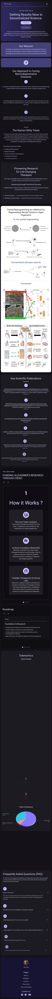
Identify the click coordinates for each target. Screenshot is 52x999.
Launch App (26, 22)
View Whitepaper (26, 27)
